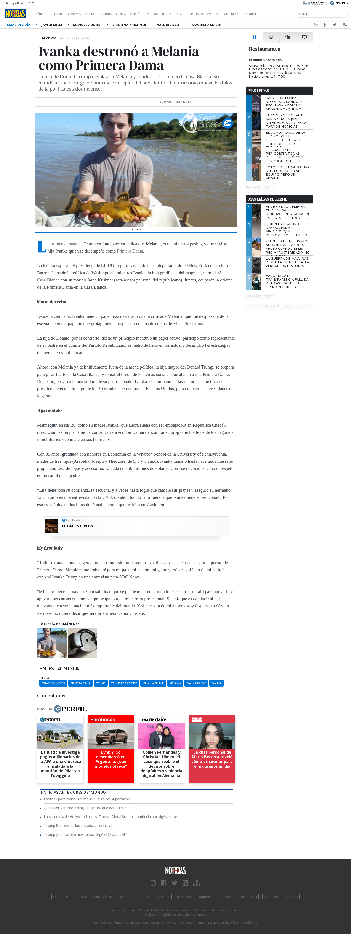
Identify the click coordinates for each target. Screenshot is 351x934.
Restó (189, 14)
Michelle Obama (188, 323)
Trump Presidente (124, 683)
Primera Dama (130, 250)
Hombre (143, 897)
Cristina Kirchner (129, 24)
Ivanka (216, 683)
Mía (254, 897)
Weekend (163, 897)
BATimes (291, 897)
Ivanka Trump (196, 683)
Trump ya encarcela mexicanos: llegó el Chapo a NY (85, 834)
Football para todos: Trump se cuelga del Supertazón (87, 799)
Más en (62, 709)
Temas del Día (18, 24)
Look (229, 897)
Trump (101, 683)
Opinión (153, 14)
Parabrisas (184, 897)
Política (40, 14)
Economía (81, 14)
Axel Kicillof (169, 24)
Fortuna (124, 897)
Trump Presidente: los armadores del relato (79, 825)
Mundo (100, 14)
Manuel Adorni (88, 24)
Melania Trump (153, 683)
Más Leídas (258, 90)
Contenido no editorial (276, 14)
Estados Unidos (53, 683)
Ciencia (136, 14)
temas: (44, 678)
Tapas (204, 14)
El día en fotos (77, 526)
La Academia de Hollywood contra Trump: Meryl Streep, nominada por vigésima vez (111, 816)
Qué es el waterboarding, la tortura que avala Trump (87, 807)
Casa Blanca (48, 279)
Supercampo (208, 897)
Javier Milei (52, 24)
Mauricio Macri (206, 24)
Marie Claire (102, 897)
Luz (242, 897)
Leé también (75, 520)
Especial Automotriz (231, 14)
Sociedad (60, 14)
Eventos (172, 14)
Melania (175, 683)
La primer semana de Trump (72, 243)
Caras (82, 897)
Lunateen (271, 897)
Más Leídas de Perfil (267, 199)
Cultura (118, 14)
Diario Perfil (62, 897)
